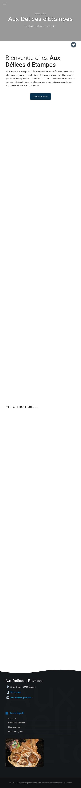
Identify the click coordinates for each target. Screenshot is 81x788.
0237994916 (15, 692)
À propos (12, 718)
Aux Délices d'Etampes (40, 19)
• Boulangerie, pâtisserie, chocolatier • (40, 26)
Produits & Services (16, 723)
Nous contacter (15, 727)
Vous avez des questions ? (21, 698)
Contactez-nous (40, 96)
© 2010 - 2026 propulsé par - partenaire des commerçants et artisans (40, 783)
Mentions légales (15, 731)
